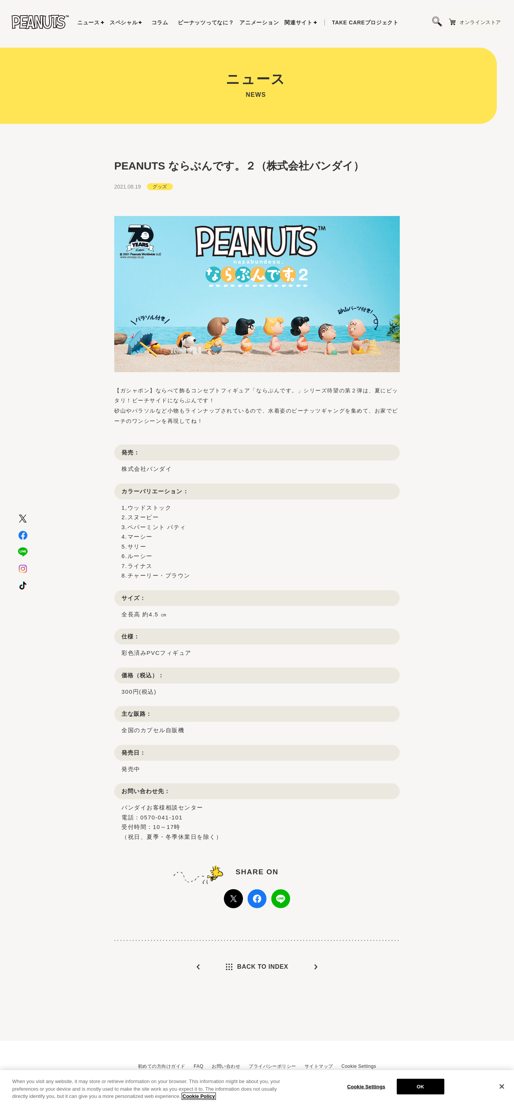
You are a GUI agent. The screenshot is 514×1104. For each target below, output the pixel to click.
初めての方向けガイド (161, 1066)
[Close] (501, 1086)
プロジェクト (365, 22)
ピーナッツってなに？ (206, 22)
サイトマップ (319, 1066)
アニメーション (259, 22)
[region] (257, 1087)
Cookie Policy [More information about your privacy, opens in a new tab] (198, 1096)
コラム (160, 22)
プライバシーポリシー (272, 1066)
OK (420, 1086)
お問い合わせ (226, 1066)
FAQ (198, 1066)
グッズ (160, 186)
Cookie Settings (359, 1066)
